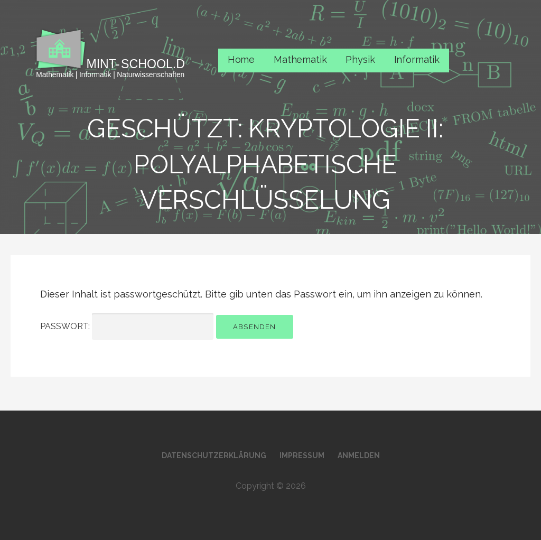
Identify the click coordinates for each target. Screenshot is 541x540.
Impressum (301, 455)
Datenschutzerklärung (214, 455)
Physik (360, 59)
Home (241, 59)
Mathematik (300, 59)
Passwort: (126, 326)
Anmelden (359, 455)
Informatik (417, 59)
